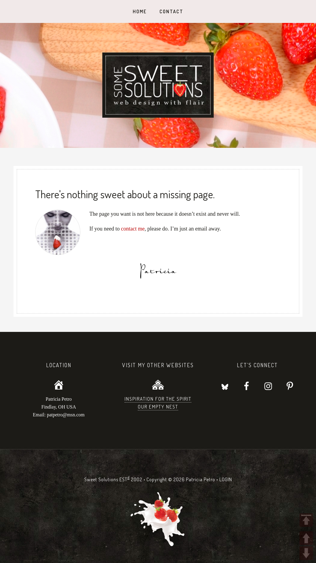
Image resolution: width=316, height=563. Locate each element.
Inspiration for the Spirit (158, 399)
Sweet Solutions (158, 85)
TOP (306, 520)
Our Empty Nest (158, 407)
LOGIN (225, 479)
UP (306, 538)
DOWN (306, 553)
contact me (132, 229)
